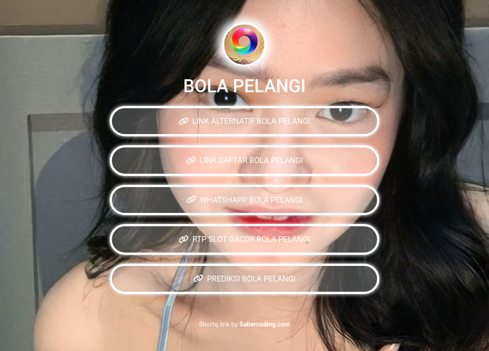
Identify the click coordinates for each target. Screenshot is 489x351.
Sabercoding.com (264, 324)
